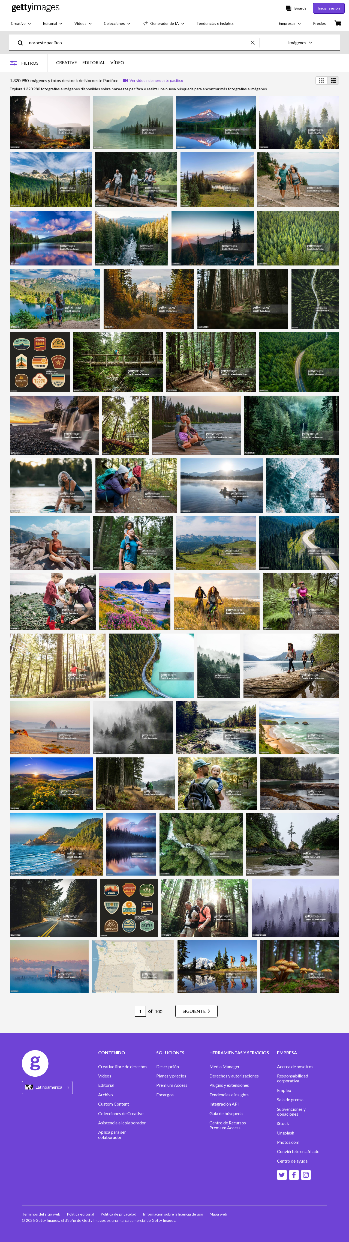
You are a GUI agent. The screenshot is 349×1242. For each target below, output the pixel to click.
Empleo (284, 1090)
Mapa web (218, 1214)
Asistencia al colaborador (122, 1122)
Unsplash (285, 1132)
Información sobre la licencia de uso (173, 1214)
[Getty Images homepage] (35, 8)
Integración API (224, 1103)
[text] (139, 42)
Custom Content (113, 1103)
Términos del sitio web (41, 1214)
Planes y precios (171, 1075)
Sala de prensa (290, 1099)
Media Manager (224, 1066)
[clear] (255, 42)
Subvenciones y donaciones (291, 1111)
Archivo (105, 1094)
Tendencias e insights (229, 1094)
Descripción (167, 1066)
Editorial (106, 1085)
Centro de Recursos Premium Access (227, 1125)
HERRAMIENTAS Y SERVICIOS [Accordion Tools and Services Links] (239, 1052)
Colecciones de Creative (120, 1113)
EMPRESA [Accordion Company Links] (287, 1052)
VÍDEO (117, 62)
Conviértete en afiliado (298, 1151)
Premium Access (171, 1085)
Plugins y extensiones (229, 1085)
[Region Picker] (47, 1087)
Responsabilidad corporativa (292, 1078)
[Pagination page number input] (140, 1011)
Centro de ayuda (292, 1161)
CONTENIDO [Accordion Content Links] (111, 1052)
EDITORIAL (93, 62)
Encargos (165, 1094)
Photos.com (288, 1142)
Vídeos (104, 1075)
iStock (283, 1123)
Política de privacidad (118, 1214)
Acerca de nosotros (295, 1066)
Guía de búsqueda (226, 1113)
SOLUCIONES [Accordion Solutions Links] (170, 1052)
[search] (22, 42)
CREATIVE (66, 62)
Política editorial (80, 1214)
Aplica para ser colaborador (112, 1134)
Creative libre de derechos (122, 1066)
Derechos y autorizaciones (234, 1075)
